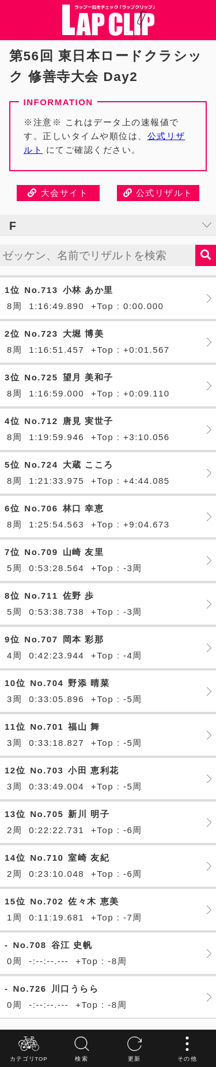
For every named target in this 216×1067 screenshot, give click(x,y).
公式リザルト (158, 193)
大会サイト (58, 193)
